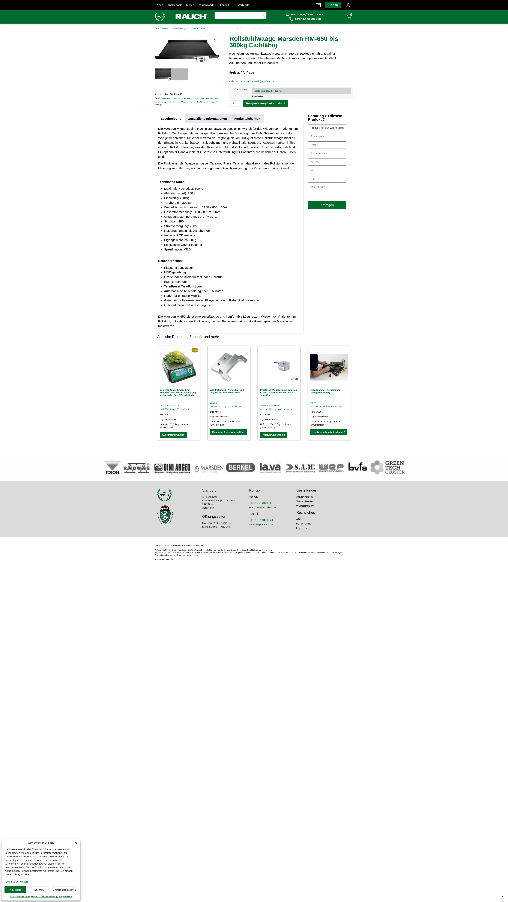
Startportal (243, 5)
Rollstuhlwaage (207, 98)
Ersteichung (240, 89)
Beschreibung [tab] (171, 119)
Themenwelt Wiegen (179, 29)
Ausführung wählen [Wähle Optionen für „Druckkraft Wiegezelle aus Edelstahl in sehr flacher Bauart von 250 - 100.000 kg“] (274, 435)
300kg (183, 98)
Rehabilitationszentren (170, 98)
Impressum (65, 896)
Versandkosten (171, 420)
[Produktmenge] (234, 104)
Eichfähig (209, 102)
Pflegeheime (186, 102)
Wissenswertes (207, 5)
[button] (75, 842)
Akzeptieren (15, 890)
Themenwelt (175, 5)
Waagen (164, 29)
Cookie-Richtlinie (20, 896)
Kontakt (226, 5)
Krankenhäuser (173, 102)
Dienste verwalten (17, 881)
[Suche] (263, 15)
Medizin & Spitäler (197, 29)
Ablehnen (39, 890)
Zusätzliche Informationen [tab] (207, 119)
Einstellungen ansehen (64, 890)
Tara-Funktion (198, 102)
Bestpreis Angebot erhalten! (266, 103)
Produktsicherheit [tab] (247, 119)
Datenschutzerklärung (44, 896)
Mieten (190, 5)
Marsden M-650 (193, 98)
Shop (160, 5)
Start (157, 29)
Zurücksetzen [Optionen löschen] (257, 96)
